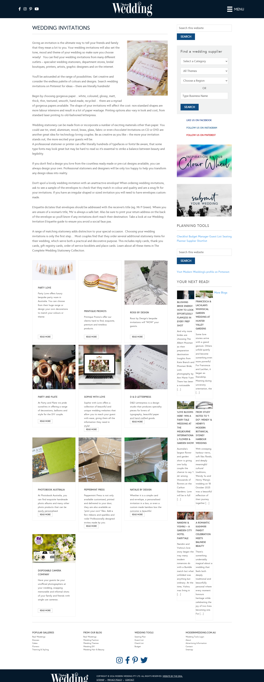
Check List (139, 643)
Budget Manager (199, 236)
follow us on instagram (201, 127)
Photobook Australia (51, 489)
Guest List (215, 236)
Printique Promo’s (95, 311)
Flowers (35, 646)
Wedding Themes (91, 643)
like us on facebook (199, 120)
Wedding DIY (89, 646)
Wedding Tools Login (195, 637)
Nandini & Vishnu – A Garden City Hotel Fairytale (184, 530)
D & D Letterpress (140, 396)
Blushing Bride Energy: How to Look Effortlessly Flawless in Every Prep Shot (185, 314)
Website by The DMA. (173, 676)
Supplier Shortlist (197, 240)
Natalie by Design (140, 489)
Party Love (44, 287)
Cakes (35, 643)
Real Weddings (38, 637)
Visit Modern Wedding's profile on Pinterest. (203, 271)
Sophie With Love (94, 396)
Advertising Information (196, 643)
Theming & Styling (40, 649)
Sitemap (189, 649)
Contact (189, 646)
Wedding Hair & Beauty (93, 649)
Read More (45, 337)
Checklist (182, 236)
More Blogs (220, 292)
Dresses (35, 640)
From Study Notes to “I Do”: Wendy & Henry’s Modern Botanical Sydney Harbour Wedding (204, 428)
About (188, 640)
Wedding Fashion (91, 640)
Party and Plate (47, 396)
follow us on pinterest (201, 135)
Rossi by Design (139, 312)
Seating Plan (140, 637)
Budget (138, 646)
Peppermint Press (94, 489)
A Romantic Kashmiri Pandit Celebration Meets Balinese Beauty (203, 534)
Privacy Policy (114, 680)
